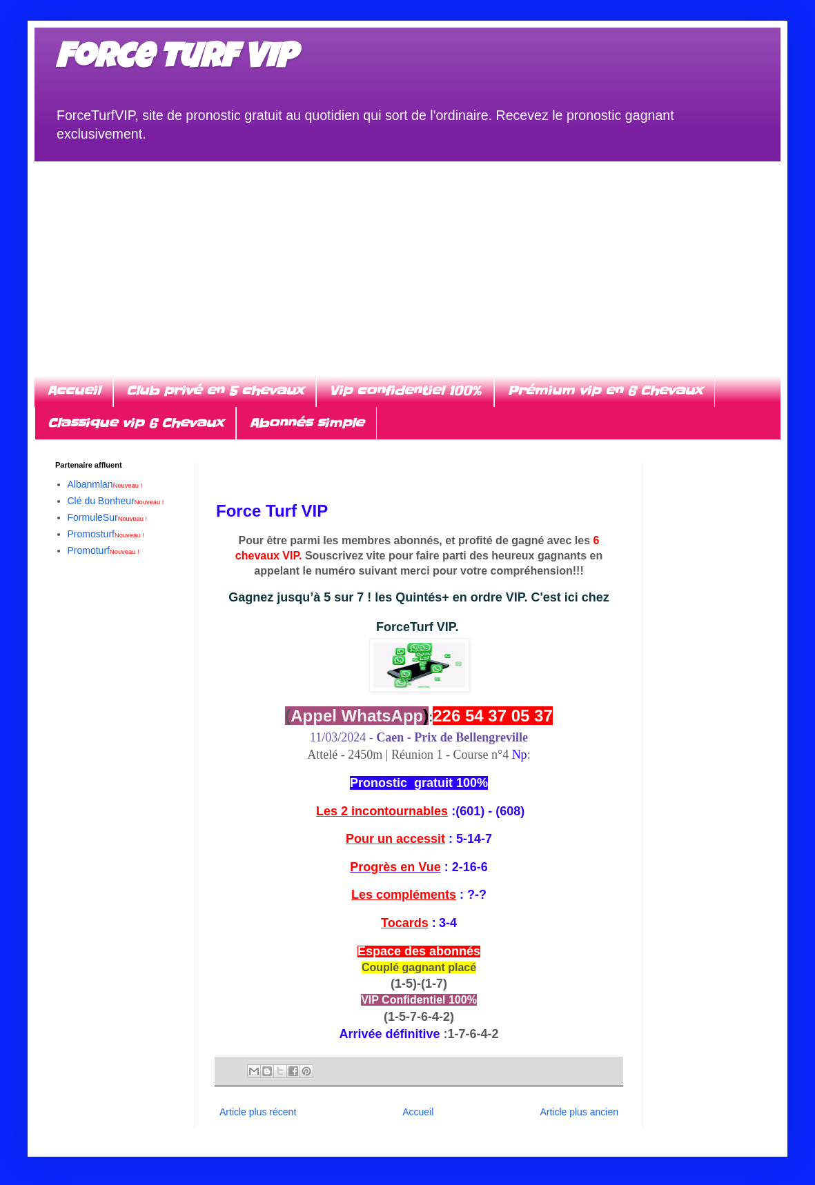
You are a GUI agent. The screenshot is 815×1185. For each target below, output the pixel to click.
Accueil (73, 390)
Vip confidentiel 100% (405, 390)
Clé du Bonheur (116, 500)
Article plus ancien (579, 1111)
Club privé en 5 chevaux (214, 390)
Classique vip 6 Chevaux (135, 423)
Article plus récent (257, 1111)
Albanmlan (105, 484)
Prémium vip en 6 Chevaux (604, 390)
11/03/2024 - (419, 737)
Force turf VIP (175, 60)
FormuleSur (108, 517)
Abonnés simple (306, 423)
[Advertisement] (407, 258)
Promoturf (103, 550)
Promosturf (106, 533)
